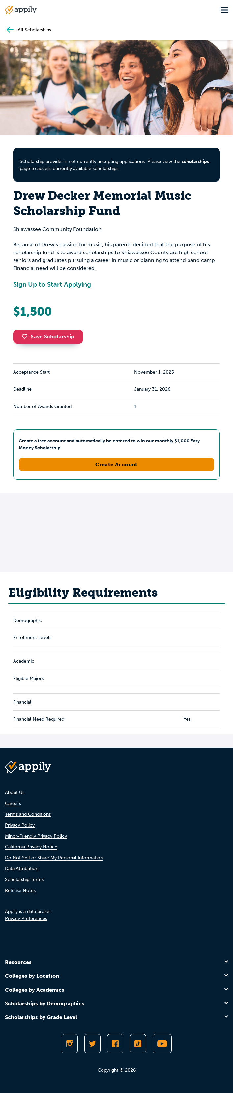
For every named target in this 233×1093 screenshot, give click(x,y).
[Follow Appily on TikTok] (138, 1043)
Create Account (116, 464)
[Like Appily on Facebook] (115, 1043)
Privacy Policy (20, 825)
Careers (13, 803)
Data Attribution (21, 868)
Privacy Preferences (26, 918)
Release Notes (20, 890)
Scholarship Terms (24, 879)
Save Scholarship (48, 336)
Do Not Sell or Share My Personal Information (54, 858)
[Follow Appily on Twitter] (92, 1043)
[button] (26, 336)
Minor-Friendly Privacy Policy (36, 836)
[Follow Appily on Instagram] (70, 1043)
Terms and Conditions (28, 814)
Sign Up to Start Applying (52, 284)
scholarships (195, 161)
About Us (14, 792)
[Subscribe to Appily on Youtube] (162, 1043)
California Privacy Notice (31, 847)
